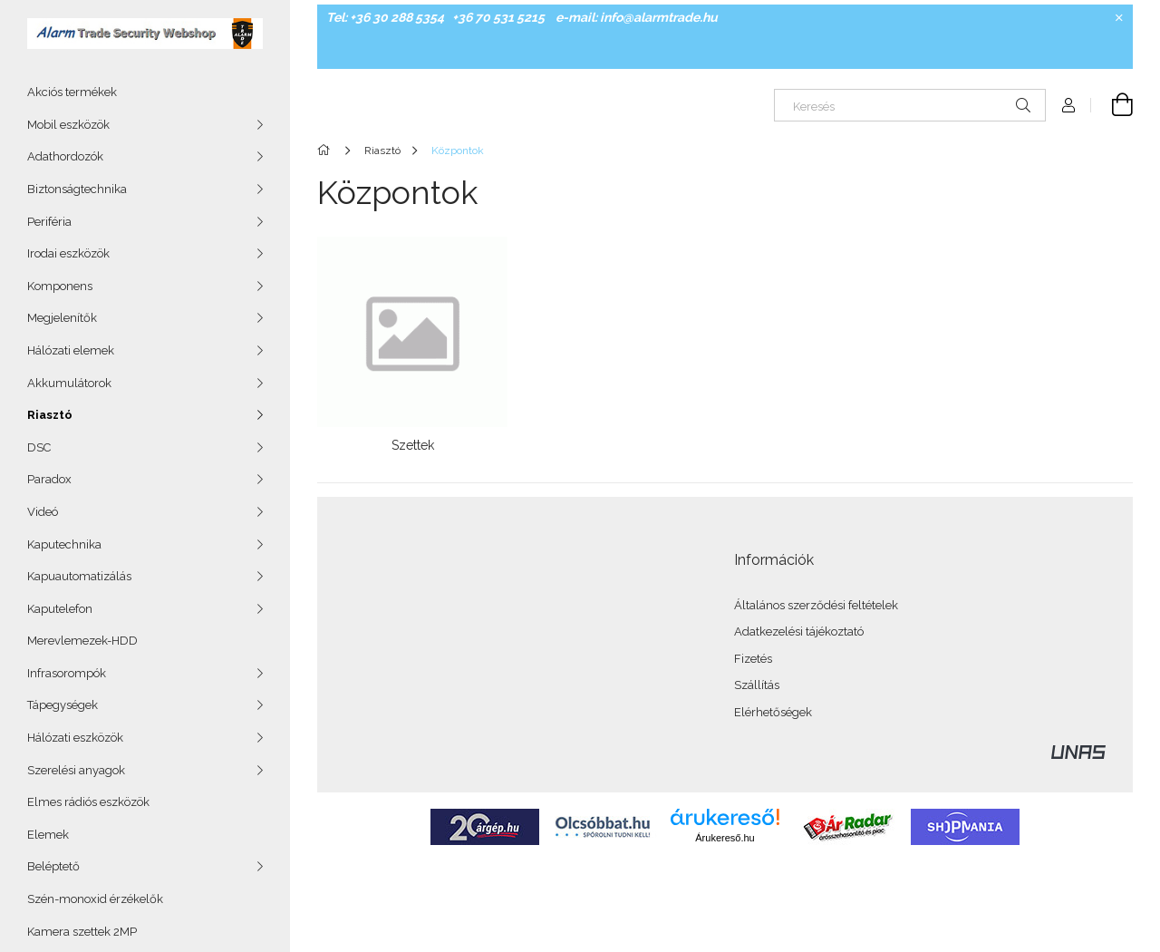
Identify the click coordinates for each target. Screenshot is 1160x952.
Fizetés (753, 658)
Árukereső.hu (724, 837)
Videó (42, 512)
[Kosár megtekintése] (1112, 105)
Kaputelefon (59, 609)
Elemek (48, 834)
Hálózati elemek (70, 350)
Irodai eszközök (68, 253)
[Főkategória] (326, 150)
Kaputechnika (64, 544)
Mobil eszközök (68, 124)
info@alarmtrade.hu (659, 17)
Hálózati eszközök (75, 737)
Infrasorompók (66, 673)
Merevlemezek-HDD (82, 640)
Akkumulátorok (69, 383)
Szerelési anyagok (76, 770)
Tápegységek (62, 705)
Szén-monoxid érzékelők (95, 899)
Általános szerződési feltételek (816, 605)
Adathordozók (65, 156)
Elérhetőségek (773, 712)
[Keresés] (910, 105)
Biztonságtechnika (77, 189)
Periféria (49, 221)
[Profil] (1068, 105)
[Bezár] (1119, 18)
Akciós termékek (72, 92)
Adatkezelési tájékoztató (799, 631)
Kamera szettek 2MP (82, 931)
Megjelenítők (62, 318)
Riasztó (49, 415)
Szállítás (756, 685)
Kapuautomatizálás (79, 576)
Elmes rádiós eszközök (88, 802)
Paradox (49, 479)
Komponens (59, 286)
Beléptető (53, 866)
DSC (39, 447)
